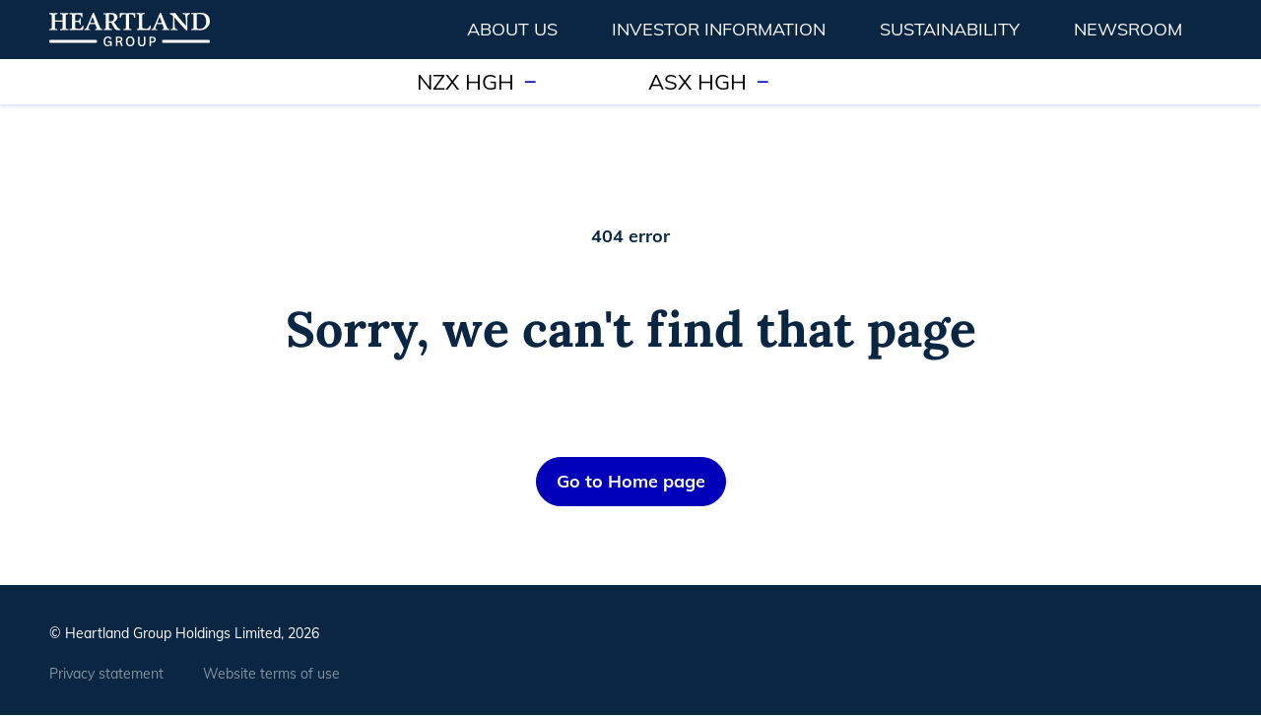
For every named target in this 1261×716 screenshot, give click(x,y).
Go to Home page (631, 481)
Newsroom (1128, 29)
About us (512, 29)
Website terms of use (271, 674)
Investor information (719, 29)
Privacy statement (106, 674)
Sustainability (950, 29)
